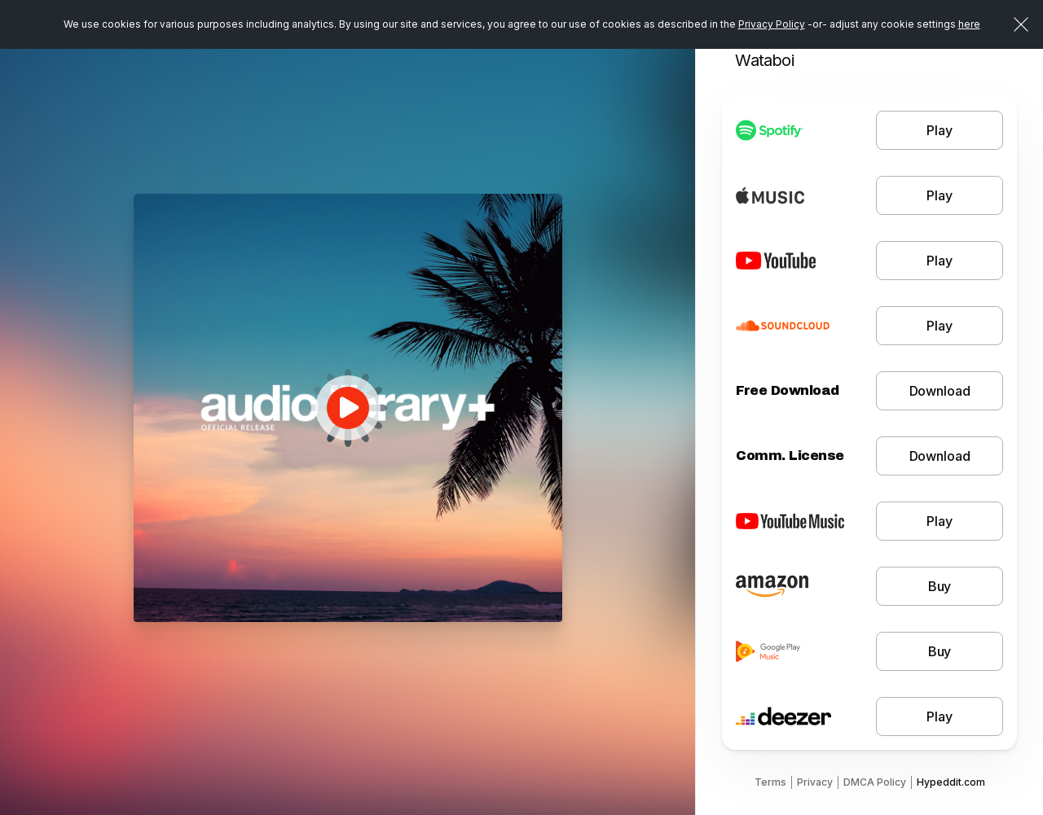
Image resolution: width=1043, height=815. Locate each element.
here (969, 24)
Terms (770, 782)
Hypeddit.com (951, 782)
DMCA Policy (874, 782)
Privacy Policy (771, 24)
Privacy (815, 782)
